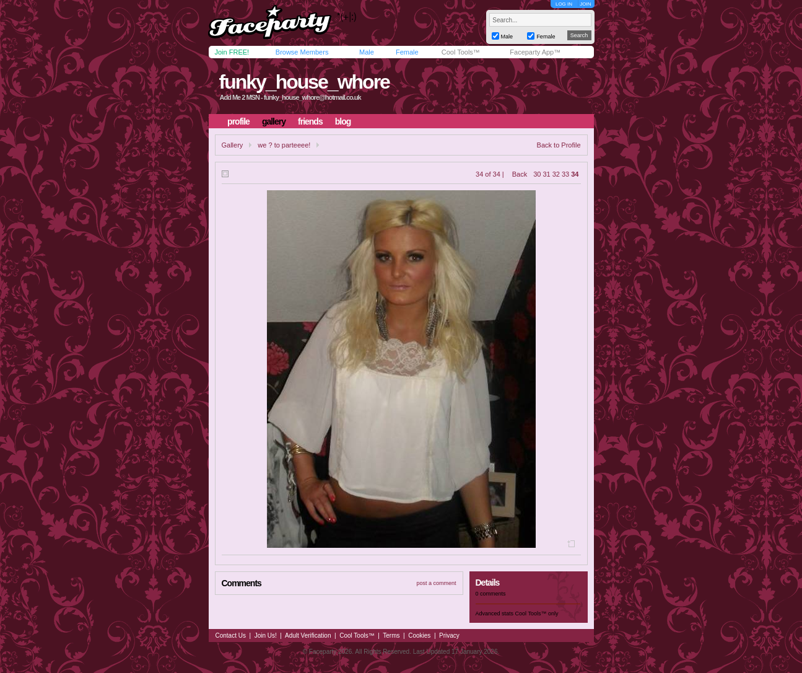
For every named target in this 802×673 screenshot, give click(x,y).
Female (407, 52)
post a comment (436, 583)
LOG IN (564, 4)
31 (547, 174)
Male (366, 52)
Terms (391, 635)
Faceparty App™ (535, 52)
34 (574, 174)
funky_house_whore (304, 82)
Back (519, 174)
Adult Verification (308, 635)
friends (310, 121)
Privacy (449, 635)
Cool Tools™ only (537, 613)
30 (537, 174)
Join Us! (266, 635)
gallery (273, 121)
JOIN (585, 4)
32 (556, 174)
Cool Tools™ (461, 52)
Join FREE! (232, 52)
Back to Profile (559, 145)
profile (238, 121)
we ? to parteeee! (284, 145)
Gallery (232, 145)
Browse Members (302, 52)
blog (343, 121)
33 (565, 174)
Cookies (419, 635)
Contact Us (231, 635)
